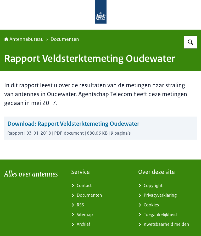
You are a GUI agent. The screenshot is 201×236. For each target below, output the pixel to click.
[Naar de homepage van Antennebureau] (130, 15)
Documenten (65, 39)
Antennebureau (24, 39)
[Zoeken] (190, 42)
